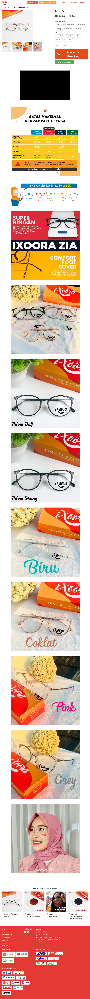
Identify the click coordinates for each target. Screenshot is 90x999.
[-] (25, 932)
